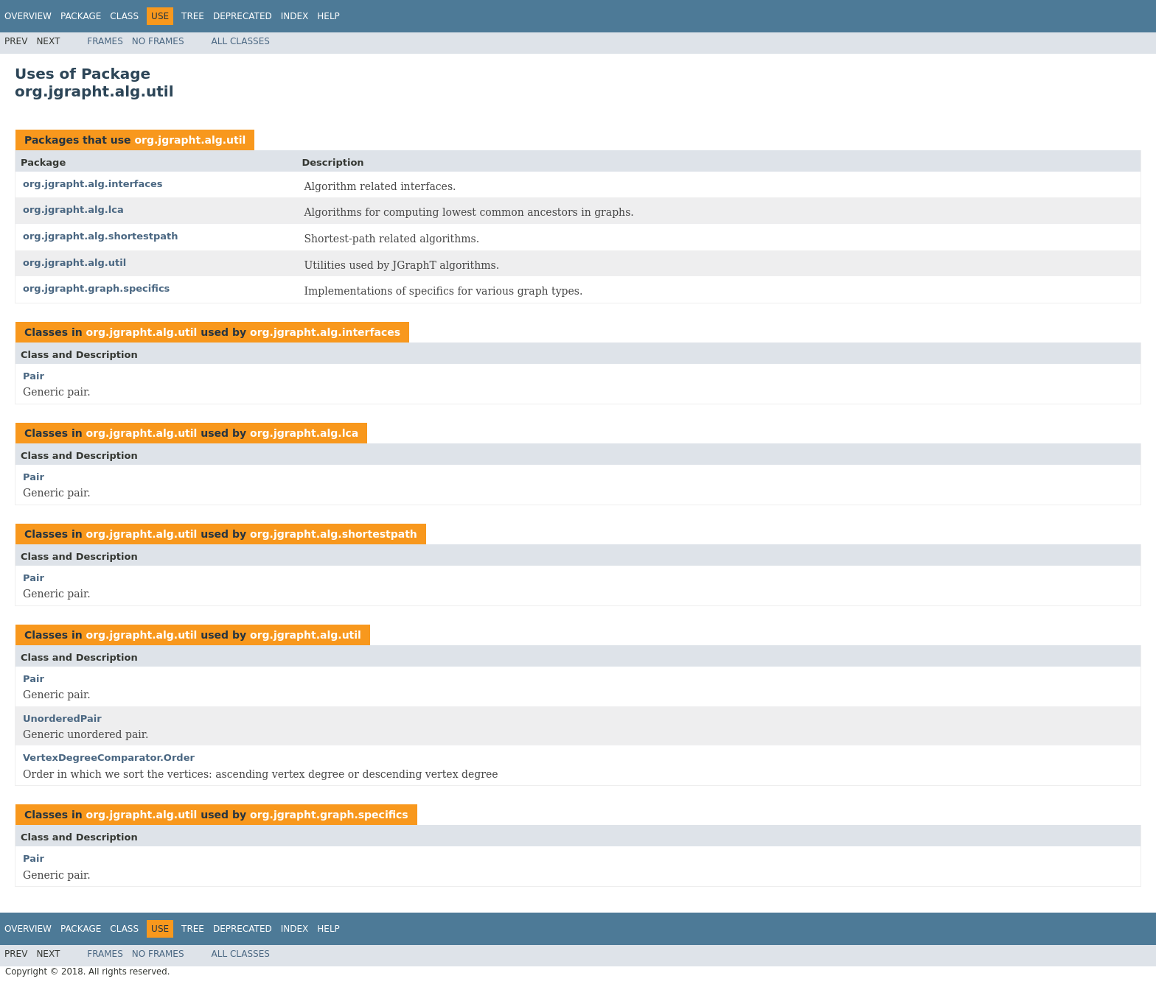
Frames (105, 41)
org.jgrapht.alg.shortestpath (100, 236)
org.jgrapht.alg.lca (73, 209)
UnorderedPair (62, 718)
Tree (192, 16)
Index (295, 16)
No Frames (158, 41)
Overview (28, 16)
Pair (33, 376)
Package (80, 16)
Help (328, 16)
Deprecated (242, 16)
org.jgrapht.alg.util (190, 140)
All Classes (241, 41)
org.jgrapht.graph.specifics (96, 288)
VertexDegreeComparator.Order (109, 757)
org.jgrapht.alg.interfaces (93, 183)
